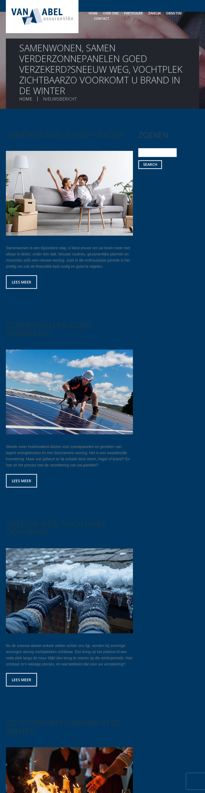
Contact (101, 18)
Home (93, 13)
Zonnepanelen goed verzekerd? (49, 329)
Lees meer (21, 282)
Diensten (174, 13)
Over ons (111, 13)
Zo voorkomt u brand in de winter (63, 726)
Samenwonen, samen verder (65, 134)
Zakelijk (154, 13)
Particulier (133, 13)
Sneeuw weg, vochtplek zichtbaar (56, 527)
